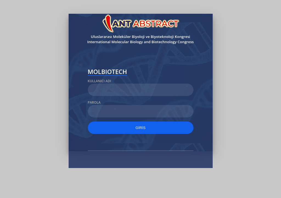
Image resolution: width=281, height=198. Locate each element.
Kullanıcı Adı (99, 81)
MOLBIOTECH (107, 72)
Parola (94, 102)
